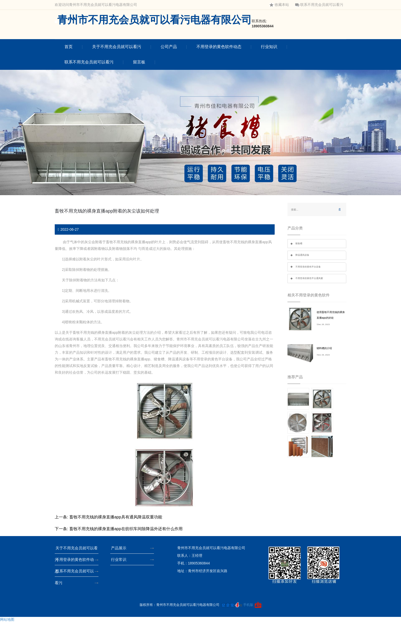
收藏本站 (279, 5)
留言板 (139, 62)
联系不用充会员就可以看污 (319, 5)
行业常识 (120, 559)
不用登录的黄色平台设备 (308, 266)
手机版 (248, 605)
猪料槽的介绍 (324, 348)
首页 (68, 47)
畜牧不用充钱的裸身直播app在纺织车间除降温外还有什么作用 (126, 529)
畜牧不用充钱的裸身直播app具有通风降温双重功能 (115, 517)
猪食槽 (298, 243)
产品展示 (120, 548)
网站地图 (7, 619)
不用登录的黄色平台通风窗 (309, 278)
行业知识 (269, 47)
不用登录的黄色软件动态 (218, 47)
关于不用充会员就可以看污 (116, 47)
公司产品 (169, 47)
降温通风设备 (302, 255)
